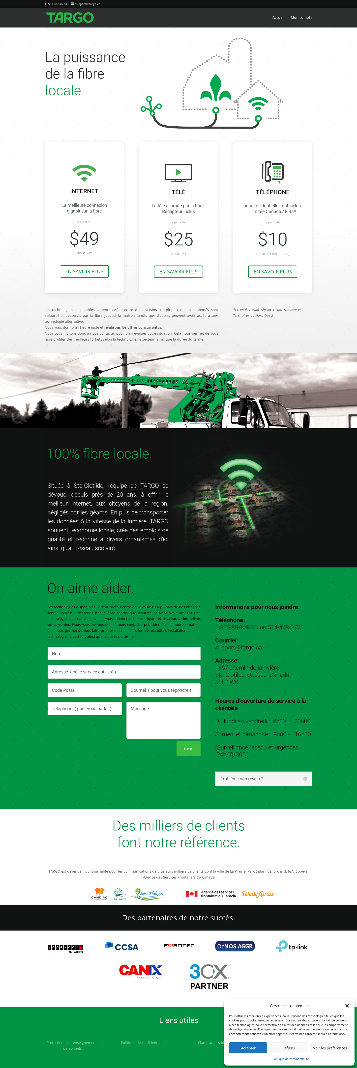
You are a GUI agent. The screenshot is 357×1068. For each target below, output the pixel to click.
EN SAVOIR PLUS (84, 271)
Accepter (248, 1047)
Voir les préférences (330, 1047)
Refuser (288, 1047)
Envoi (188, 748)
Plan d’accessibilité (213, 1042)
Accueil (278, 18)
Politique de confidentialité (290, 1059)
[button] (347, 1005)
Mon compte (301, 18)
